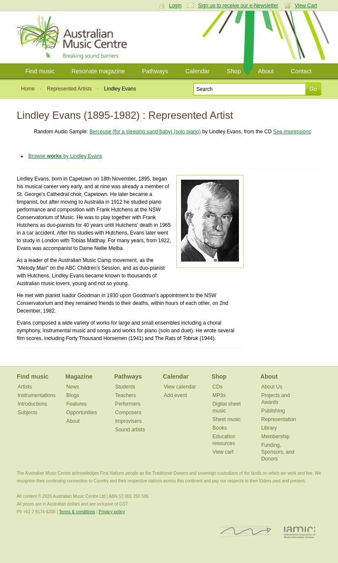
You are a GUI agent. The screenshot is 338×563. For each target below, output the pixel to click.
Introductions (32, 404)
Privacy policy (112, 511)
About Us (271, 387)
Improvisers (128, 421)
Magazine (79, 376)
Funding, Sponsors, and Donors (277, 452)
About (266, 71)
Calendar (197, 71)
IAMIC (299, 531)
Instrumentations (37, 395)
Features (76, 404)
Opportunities (81, 412)
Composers (128, 412)
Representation (278, 419)
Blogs (72, 395)
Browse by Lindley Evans (65, 156)
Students (125, 387)
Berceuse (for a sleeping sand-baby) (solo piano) (144, 132)
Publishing (273, 411)
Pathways (155, 71)
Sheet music (226, 419)
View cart (222, 452)
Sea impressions (292, 132)
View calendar (180, 387)
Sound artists (130, 430)
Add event (175, 395)
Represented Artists (69, 89)
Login (175, 6)
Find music (39, 71)
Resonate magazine (98, 71)
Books (219, 428)
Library (269, 428)
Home (28, 89)
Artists (25, 387)
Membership (275, 437)
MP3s (219, 395)
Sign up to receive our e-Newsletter (238, 6)
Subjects (27, 412)
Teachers (125, 395)
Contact (301, 71)
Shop (234, 71)
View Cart (306, 6)
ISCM (245, 531)
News (72, 387)
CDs (217, 387)
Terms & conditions (77, 511)
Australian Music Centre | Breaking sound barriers (73, 37)
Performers (127, 404)
